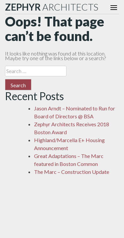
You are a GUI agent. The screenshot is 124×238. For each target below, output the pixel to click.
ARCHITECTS (51, 7)
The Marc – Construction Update (71, 172)
